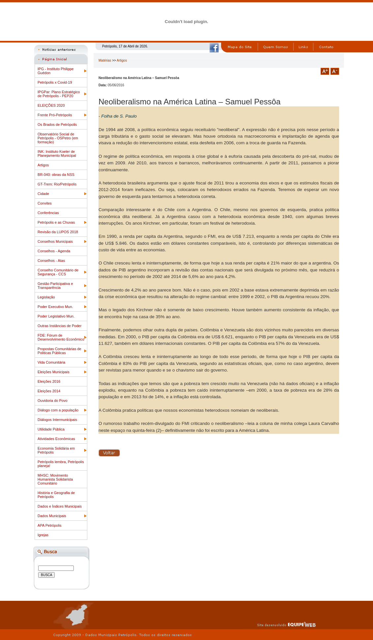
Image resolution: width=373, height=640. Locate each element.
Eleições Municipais (54, 372)
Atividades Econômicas (56, 439)
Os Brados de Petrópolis (57, 124)
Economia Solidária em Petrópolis (56, 450)
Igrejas (43, 535)
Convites (45, 203)
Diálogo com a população (58, 410)
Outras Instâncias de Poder (59, 326)
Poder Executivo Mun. (55, 307)
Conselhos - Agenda (54, 251)
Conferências (48, 213)
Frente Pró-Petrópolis (55, 115)
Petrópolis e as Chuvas (56, 222)
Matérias (105, 60)
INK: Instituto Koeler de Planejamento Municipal (57, 153)
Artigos (43, 165)
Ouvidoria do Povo (53, 401)
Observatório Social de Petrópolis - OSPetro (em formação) (58, 138)
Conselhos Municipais (55, 241)
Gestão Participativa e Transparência (55, 286)
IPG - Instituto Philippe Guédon (55, 71)
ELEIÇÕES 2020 (51, 105)
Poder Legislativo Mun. (56, 316)
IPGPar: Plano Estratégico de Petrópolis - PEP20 (59, 94)
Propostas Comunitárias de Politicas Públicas (59, 351)
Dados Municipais (52, 516)
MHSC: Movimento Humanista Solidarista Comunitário (55, 479)
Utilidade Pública (51, 429)
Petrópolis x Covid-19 (55, 82)
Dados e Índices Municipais (60, 506)
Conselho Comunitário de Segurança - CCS (58, 272)
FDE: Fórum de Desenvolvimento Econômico (61, 337)
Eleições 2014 (49, 391)
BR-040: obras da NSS (56, 175)
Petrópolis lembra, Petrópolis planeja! (61, 464)
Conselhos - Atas (51, 261)
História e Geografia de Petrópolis (56, 495)
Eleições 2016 (49, 381)
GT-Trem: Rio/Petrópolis (57, 184)
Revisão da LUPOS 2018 (58, 232)
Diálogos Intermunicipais (57, 420)
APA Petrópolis (50, 525)
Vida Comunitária (51, 362)
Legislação (46, 297)
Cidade (43, 194)
